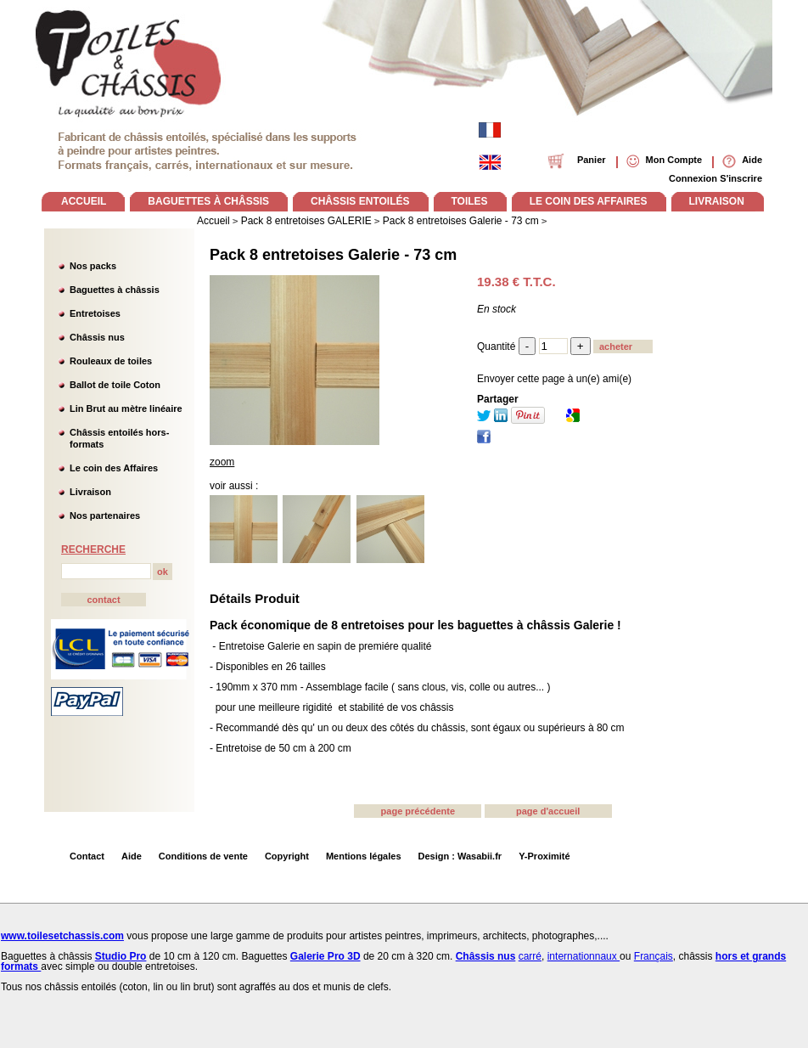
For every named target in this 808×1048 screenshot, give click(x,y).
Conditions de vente (203, 856)
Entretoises (95, 313)
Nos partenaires (105, 515)
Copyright (287, 856)
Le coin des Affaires (114, 468)
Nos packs (93, 266)
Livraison (90, 492)
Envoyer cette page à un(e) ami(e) (554, 379)
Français (653, 956)
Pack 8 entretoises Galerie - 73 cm (333, 254)
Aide (131, 856)
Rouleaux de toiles (111, 361)
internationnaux (583, 956)
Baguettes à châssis (115, 290)
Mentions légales (363, 856)
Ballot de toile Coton (115, 385)
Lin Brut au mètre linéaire (126, 408)
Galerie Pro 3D (325, 956)
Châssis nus (97, 337)
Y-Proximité (544, 856)
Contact (87, 856)
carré (530, 956)
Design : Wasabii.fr (460, 856)
